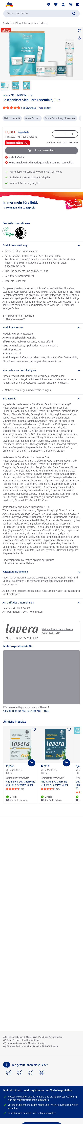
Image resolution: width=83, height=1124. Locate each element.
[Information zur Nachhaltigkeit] (41, 370)
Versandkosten (55, 1037)
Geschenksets (40, 23)
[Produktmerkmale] (41, 328)
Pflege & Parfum (23, 23)
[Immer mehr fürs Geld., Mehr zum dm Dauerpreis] (41, 205)
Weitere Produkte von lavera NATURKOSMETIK (39, 631)
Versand (33, 137)
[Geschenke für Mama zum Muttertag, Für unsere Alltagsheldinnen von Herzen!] (41, 683)
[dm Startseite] (9, 4)
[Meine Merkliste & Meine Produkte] (56, 4)
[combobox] (41, 13)
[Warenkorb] (70, 4)
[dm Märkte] (49, 4)
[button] (78, 4)
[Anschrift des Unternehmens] (41, 603)
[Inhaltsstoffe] (41, 399)
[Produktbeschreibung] (41, 245)
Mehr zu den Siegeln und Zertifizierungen (28, 390)
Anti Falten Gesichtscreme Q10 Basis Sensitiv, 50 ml (20, 783)
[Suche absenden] (74, 13)
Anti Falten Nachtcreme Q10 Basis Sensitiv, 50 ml (54, 783)
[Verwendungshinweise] (41, 572)
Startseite (7, 23)
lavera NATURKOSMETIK (17, 95)
